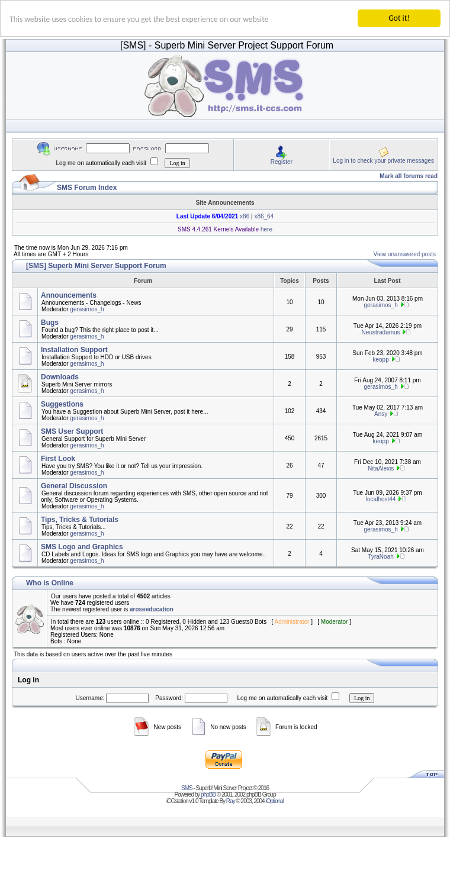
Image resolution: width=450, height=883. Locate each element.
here (265, 229)
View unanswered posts (405, 254)
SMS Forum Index (87, 187)
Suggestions (62, 404)
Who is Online (49, 583)
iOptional (274, 801)
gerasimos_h (87, 309)
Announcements (69, 295)
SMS (186, 788)
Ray (230, 801)
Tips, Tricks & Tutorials (79, 519)
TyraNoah (380, 556)
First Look (58, 459)
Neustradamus (381, 332)
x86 (243, 216)
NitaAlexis (381, 468)
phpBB (208, 794)
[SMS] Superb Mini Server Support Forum (96, 266)
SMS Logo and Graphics (82, 547)
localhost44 (381, 498)
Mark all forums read (409, 176)
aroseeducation (151, 609)
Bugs (50, 322)
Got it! (398, 18)
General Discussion (74, 486)
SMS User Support (72, 431)
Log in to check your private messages (383, 160)
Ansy (380, 414)
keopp (380, 359)
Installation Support (74, 350)
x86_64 (264, 216)
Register (281, 161)
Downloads (60, 377)
